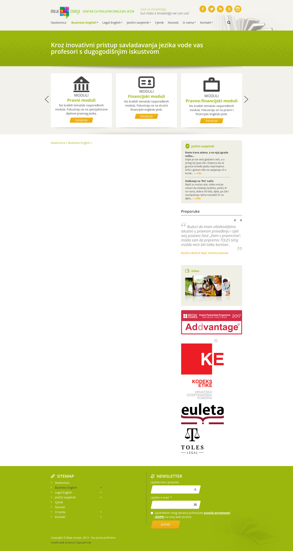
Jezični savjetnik (139, 22)
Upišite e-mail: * (161, 497)
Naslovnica (58, 22)
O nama (189, 22)
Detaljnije (81, 120)
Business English (84, 22)
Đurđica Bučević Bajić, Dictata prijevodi (204, 253)
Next (241, 220)
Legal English (112, 22)
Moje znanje (73, 537)
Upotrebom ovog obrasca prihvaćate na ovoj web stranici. (190, 515)
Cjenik (159, 22)
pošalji (165, 524)
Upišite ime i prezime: (165, 482)
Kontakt (206, 22)
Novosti (173, 22)
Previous (235, 220)
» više (198, 173)
